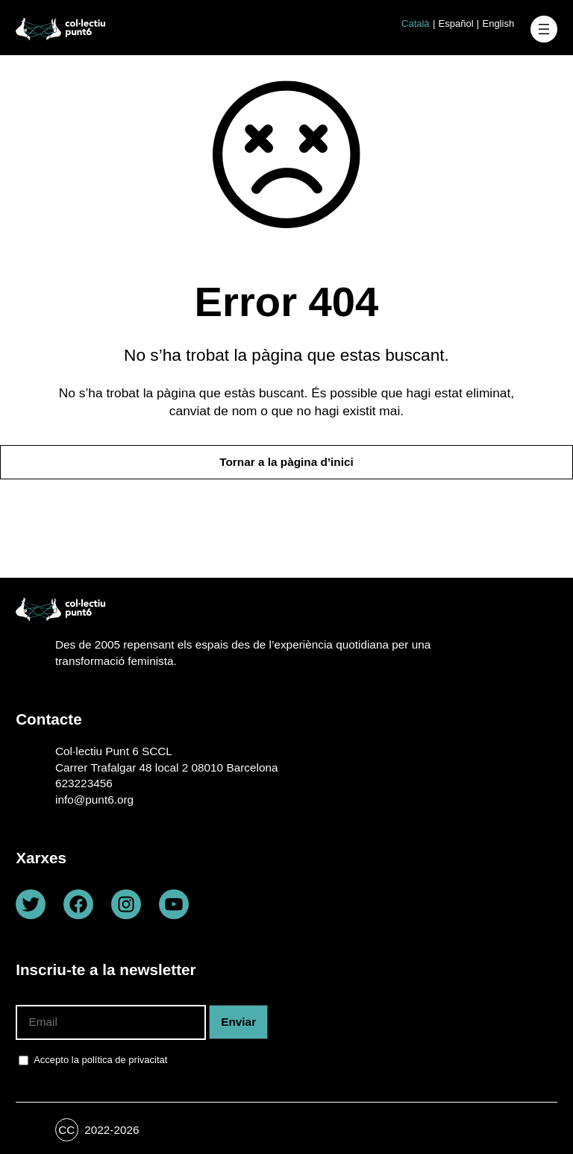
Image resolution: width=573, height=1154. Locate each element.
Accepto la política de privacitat (100, 1059)
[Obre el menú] (543, 29)
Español (456, 23)
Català (415, 23)
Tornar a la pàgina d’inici (286, 461)
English (498, 23)
